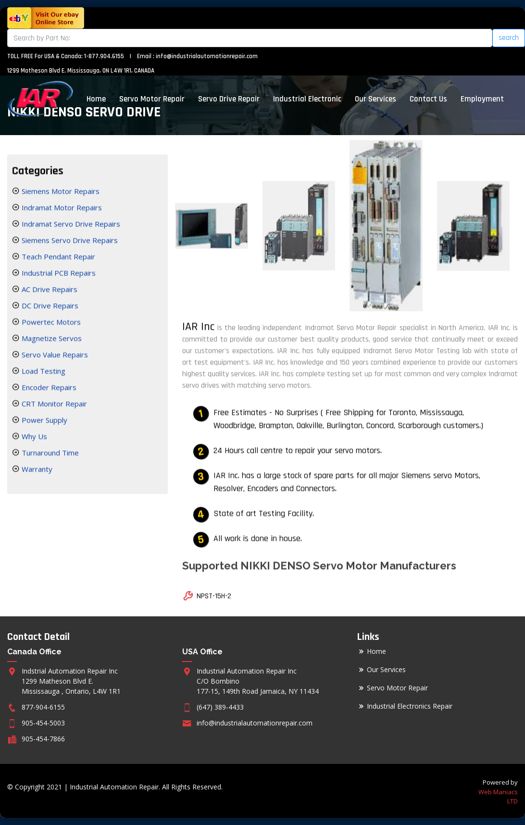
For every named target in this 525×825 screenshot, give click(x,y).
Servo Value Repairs (54, 356)
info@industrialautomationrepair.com (207, 56)
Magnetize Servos (51, 339)
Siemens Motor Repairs (60, 192)
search (509, 38)
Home (96, 99)
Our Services (375, 99)
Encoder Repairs (48, 388)
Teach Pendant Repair (57, 257)
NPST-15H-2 (214, 597)
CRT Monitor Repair (53, 405)
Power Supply (43, 421)
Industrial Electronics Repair (409, 706)
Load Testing (42, 372)
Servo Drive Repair (229, 99)
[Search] (249, 38)
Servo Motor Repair (152, 99)
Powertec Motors (50, 323)
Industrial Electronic (307, 99)
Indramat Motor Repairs (61, 208)
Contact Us (428, 99)
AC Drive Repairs (48, 290)
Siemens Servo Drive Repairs (69, 241)
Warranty (36, 470)
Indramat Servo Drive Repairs (70, 225)
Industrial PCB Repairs (58, 274)
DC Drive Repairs (49, 307)
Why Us (33, 437)
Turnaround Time (49, 454)
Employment (482, 99)
